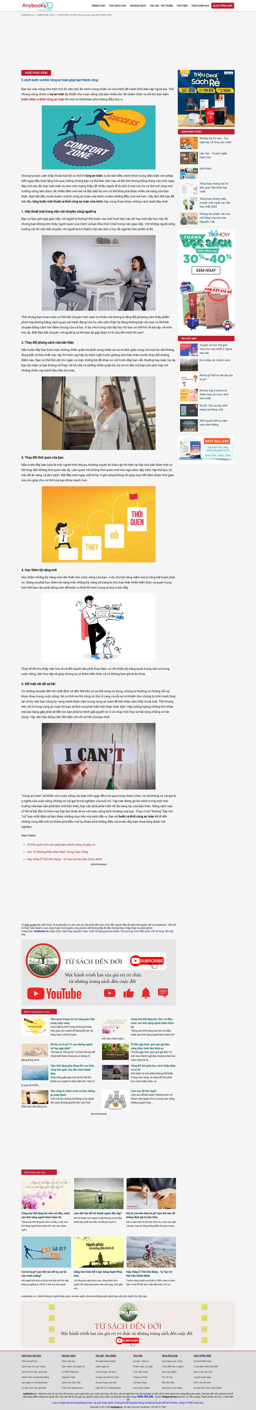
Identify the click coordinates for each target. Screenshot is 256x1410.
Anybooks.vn (27, 14)
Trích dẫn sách (140, 1371)
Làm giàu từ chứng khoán (34, 1382)
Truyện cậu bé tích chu (107, 1377)
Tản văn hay (167, 1377)
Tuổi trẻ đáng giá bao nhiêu (104, 931)
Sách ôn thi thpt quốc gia (34, 1371)
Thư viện (182, 5)
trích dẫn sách (142, 931)
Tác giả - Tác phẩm (161, 5)
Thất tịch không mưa (72, 1387)
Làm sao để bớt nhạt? (143, 1091)
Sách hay (67, 931)
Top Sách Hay (117, 5)
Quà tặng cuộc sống (172, 1361)
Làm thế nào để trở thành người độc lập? (98, 1213)
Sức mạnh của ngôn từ (73, 1366)
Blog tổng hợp (222, 5)
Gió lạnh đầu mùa (202, 1361)
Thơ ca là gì (126, 931)
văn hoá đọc (145, 1393)
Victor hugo (101, 1371)
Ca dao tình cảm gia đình (34, 1387)
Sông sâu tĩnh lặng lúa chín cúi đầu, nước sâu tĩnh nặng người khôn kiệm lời (152, 1023)
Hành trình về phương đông (35, 1377)
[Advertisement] (128, 44)
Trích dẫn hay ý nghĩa (172, 1366)
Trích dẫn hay (200, 5)
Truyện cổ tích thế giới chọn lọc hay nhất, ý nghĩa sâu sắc (216, 349)
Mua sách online (141, 1387)
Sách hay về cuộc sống (33, 1366)
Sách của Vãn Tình (71, 1382)
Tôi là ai (112, 1371)
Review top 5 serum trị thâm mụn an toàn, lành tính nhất (214, 394)
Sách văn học (68, 1361)
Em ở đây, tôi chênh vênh (215, 360)
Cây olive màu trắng (172, 1387)
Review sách (138, 5)
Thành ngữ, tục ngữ (143, 1366)
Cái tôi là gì (157, 931)
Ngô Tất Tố (100, 1387)
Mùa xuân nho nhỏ (203, 1371)
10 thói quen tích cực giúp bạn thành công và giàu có (61, 844)
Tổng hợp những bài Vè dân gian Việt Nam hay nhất (214, 187)
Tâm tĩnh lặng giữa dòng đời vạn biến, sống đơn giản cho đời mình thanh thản (72, 1069)
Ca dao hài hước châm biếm (208, 1387)
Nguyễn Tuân (80, 931)
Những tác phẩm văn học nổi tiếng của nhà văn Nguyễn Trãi (215, 217)
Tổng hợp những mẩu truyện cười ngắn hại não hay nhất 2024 (215, 202)
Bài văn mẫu (168, 1382)
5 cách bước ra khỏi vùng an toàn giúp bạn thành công (84, 14)
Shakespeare (114, 1387)
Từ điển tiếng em (70, 1371)
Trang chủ (98, 5)
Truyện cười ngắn (202, 1377)
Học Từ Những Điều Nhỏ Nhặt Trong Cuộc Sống (57, 852)
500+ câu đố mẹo (202, 1382)
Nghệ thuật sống (45, 14)
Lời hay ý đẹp (139, 1382)
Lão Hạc (112, 1382)
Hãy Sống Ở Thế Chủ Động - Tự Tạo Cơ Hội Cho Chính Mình (64, 859)
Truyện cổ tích (140, 1377)
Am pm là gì (101, 1382)
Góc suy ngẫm (169, 1371)
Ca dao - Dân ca (141, 1361)
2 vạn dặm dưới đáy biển (206, 1366)
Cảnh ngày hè (102, 1366)
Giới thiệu (205, 168)
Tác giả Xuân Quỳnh (105, 1361)
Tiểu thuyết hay (30, 1361)
